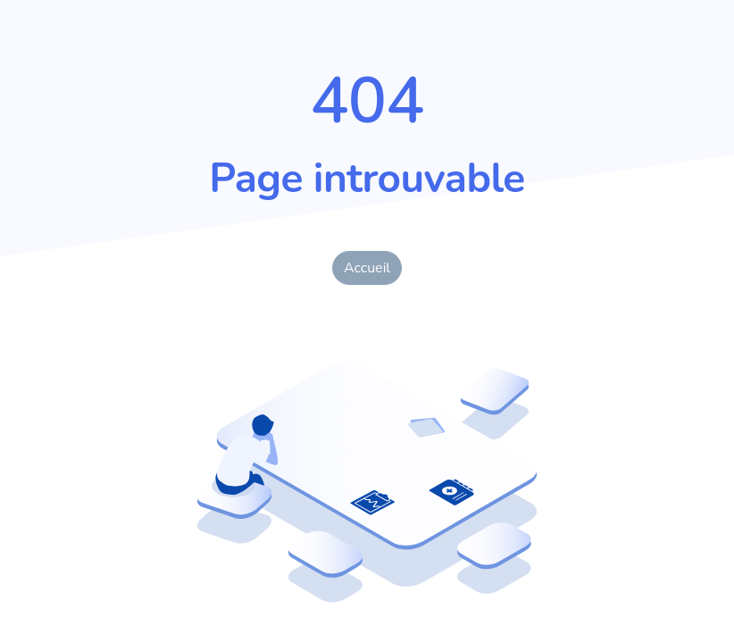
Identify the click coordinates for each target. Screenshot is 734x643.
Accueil (367, 268)
